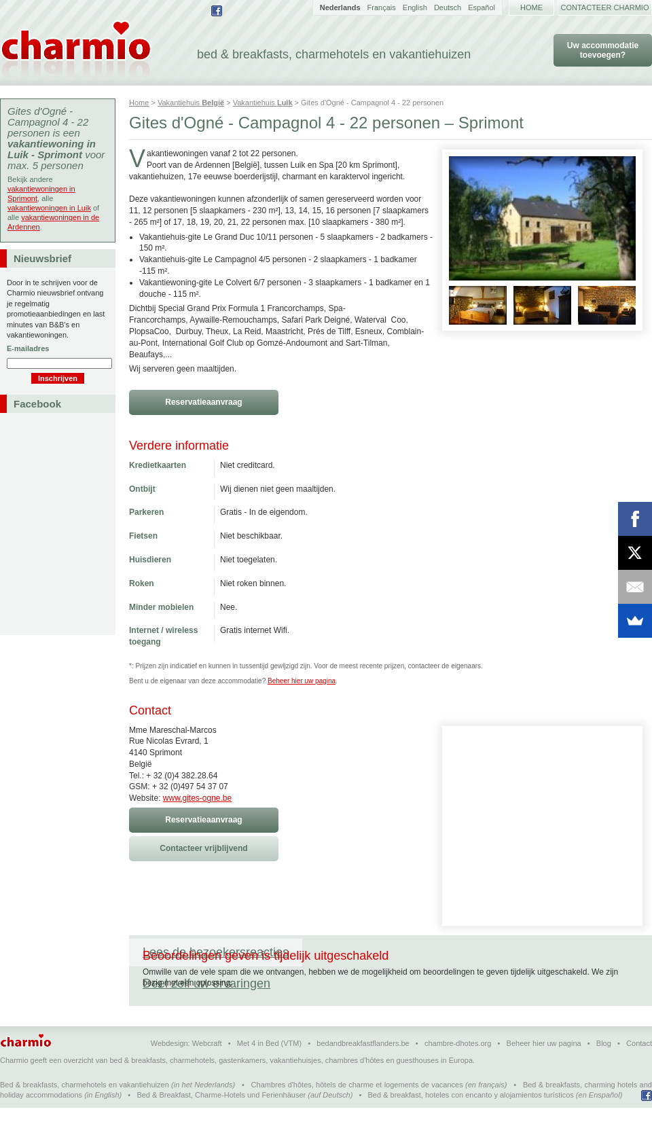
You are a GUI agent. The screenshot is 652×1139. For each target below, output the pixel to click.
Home (531, 7)
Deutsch (447, 7)
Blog (603, 1074)
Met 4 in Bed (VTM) (269, 1074)
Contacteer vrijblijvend (203, 848)
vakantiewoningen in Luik (49, 208)
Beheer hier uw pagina (302, 681)
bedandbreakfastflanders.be (362, 1074)
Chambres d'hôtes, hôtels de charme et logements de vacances (357, 1116)
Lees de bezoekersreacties (216, 952)
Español (481, 7)
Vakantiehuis (191, 102)
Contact (639, 1074)
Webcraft (207, 1074)
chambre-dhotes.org (457, 1074)
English (415, 7)
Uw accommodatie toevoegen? (602, 50)
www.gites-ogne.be (197, 798)
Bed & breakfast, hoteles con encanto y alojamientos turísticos (471, 1126)
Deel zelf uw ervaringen (379, 952)
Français (381, 7)
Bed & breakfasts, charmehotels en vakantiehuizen (84, 1116)
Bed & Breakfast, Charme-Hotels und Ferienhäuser (221, 1126)
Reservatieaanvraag (203, 402)
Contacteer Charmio (605, 7)
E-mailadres (28, 348)
